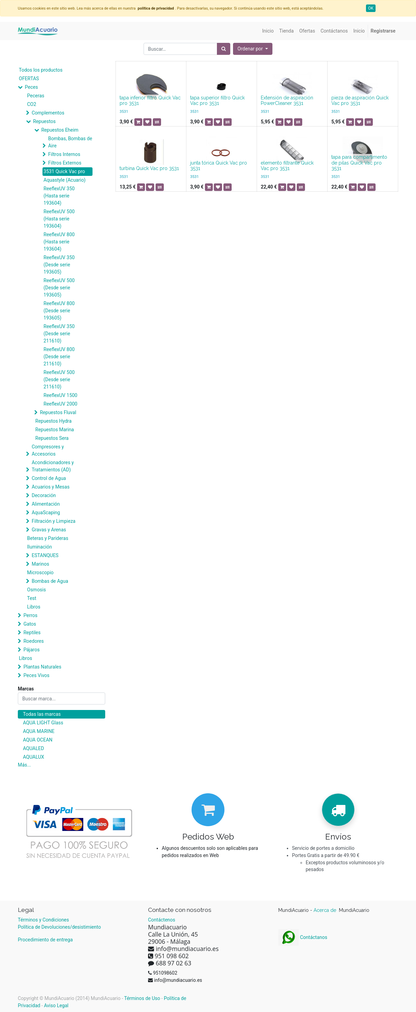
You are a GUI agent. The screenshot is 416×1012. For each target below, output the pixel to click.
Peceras (35, 95)
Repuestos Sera (52, 438)
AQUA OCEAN (37, 740)
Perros (30, 615)
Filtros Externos (64, 163)
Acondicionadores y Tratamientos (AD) (53, 466)
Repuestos (44, 121)
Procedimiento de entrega (45, 939)
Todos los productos (40, 70)
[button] (252, 49)
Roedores (33, 641)
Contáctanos (302, 937)
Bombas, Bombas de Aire (70, 142)
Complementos (48, 113)
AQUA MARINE (38, 731)
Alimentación (46, 504)
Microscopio (40, 572)
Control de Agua (49, 478)
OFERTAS (29, 78)
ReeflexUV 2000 (60, 404)
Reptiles (31, 632)
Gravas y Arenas (49, 529)
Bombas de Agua (50, 581)
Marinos (40, 564)
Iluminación (39, 547)
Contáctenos (161, 920)
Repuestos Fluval (58, 412)
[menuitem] (268, 31)
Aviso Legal (56, 1005)
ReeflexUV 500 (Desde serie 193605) (59, 288)
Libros (33, 607)
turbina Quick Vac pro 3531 (149, 168)
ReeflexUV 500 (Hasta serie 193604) (59, 219)
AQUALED (33, 748)
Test (31, 598)
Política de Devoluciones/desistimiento (59, 927)
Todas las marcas (42, 714)
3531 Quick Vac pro (64, 171)
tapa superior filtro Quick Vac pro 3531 (217, 100)
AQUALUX (33, 757)
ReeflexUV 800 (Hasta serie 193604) (59, 242)
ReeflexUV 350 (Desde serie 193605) (59, 265)
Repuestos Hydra (53, 421)
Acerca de (326, 910)
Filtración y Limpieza (53, 521)
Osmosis (36, 589)
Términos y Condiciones (43, 920)
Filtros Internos (64, 154)
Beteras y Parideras (47, 538)
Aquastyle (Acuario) (65, 180)
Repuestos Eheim (59, 130)
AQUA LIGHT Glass (43, 722)
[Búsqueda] (223, 49)
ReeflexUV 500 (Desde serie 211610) (59, 379)
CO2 (31, 104)
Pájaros (31, 649)
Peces (31, 87)
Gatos (29, 624)
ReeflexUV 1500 (60, 395)
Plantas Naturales (42, 667)
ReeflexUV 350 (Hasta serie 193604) (59, 196)
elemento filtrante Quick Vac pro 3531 (287, 165)
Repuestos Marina (54, 429)
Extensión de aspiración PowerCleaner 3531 (287, 100)
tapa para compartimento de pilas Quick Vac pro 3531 (359, 162)
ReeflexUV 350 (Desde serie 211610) (59, 334)
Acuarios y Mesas (50, 487)
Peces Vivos (36, 675)
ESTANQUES (45, 555)
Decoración (44, 495)
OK (371, 8)
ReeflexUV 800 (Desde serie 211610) (59, 356)
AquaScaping (46, 512)
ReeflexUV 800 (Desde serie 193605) (59, 311)
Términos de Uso (142, 998)
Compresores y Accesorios (48, 450)
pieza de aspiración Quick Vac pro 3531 (360, 100)
